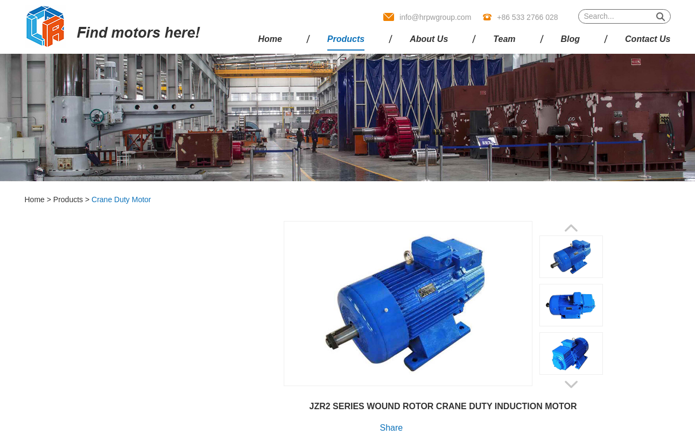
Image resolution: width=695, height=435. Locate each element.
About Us (429, 39)
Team (504, 39)
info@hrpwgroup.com (435, 17)
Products (345, 39)
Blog (570, 39)
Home (270, 39)
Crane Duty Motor (121, 199)
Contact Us (647, 39)
